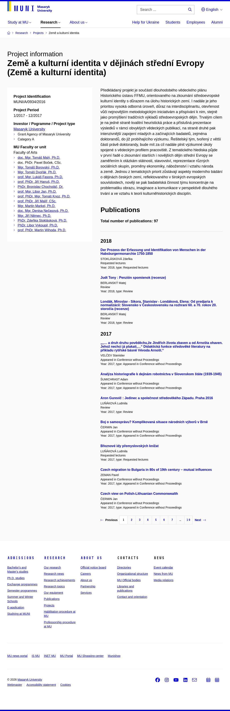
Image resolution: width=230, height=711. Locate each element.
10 (188, 520)
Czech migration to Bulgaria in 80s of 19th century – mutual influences (156, 469)
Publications (52, 599)
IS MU (36, 655)
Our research (52, 567)
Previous (108, 520)
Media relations (163, 580)
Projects (49, 605)
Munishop (114, 655)
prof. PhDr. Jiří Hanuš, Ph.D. (39, 182)
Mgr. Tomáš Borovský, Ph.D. (39, 167)
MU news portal (17, 655)
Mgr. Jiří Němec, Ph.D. (34, 215)
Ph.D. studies (16, 578)
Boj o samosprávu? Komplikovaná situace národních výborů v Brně (154, 422)
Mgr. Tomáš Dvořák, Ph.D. (37, 172)
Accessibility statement (41, 684)
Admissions (20, 558)
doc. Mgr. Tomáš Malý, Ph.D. (39, 157)
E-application (15, 607)
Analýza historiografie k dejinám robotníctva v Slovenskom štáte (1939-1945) (160, 374)
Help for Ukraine (145, 22)
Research (55, 558)
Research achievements (59, 580)
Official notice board (93, 567)
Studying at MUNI (18, 613)
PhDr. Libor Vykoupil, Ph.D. (38, 225)
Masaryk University (29, 129)
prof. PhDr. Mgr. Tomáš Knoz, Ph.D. (44, 196)
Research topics (54, 586)
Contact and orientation (132, 597)
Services (86, 592)
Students (173, 22)
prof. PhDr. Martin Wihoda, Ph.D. (42, 230)
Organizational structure (132, 573)
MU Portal (66, 655)
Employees (196, 22)
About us (91, 558)
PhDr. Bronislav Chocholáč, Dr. (40, 187)
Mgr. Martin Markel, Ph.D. (36, 206)
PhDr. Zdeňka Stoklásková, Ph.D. (42, 220)
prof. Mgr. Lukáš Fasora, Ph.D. (40, 177)
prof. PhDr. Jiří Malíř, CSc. (37, 201)
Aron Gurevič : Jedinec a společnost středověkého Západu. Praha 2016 (156, 398)
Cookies (65, 684)
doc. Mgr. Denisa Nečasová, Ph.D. (43, 210)
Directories (124, 567)
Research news (54, 573)
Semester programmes (22, 590)
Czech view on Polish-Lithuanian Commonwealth (139, 493)
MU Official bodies (129, 580)
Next (200, 520)
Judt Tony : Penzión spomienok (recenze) (133, 277)
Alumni (217, 22)
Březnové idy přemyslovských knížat (129, 446)
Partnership (87, 586)
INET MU (50, 655)
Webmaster (14, 684)
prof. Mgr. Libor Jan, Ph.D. (37, 191)
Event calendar (163, 567)
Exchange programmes (22, 584)
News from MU (163, 573)
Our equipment (53, 592)
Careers (85, 573)
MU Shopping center (90, 655)
